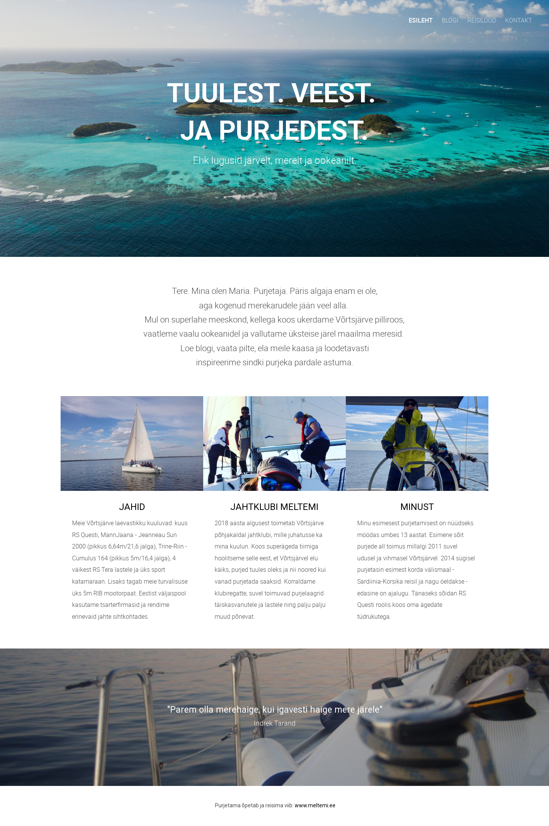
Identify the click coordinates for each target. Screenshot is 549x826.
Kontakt (518, 20)
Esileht (421, 20)
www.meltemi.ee (315, 805)
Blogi (450, 20)
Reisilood (481, 20)
